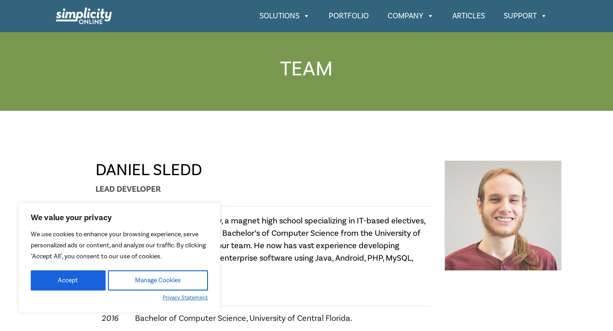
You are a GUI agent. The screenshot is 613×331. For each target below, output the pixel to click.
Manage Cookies (158, 280)
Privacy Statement (185, 297)
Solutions (284, 16)
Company (411, 16)
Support (525, 16)
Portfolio (349, 16)
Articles (468, 16)
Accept (68, 280)
